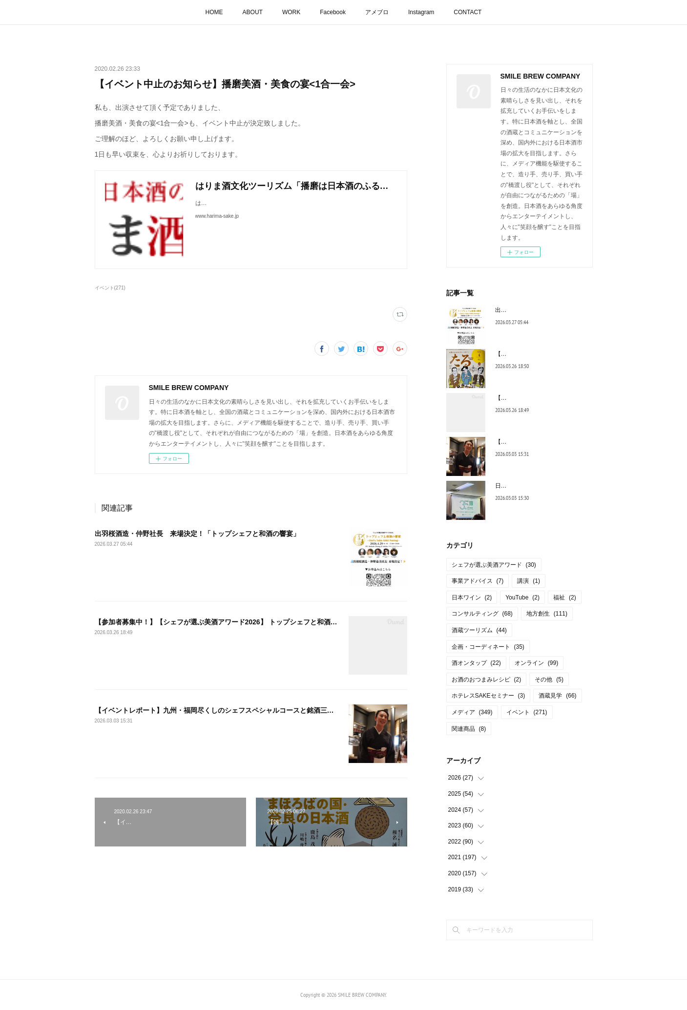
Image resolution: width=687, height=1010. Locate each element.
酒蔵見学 (557, 695)
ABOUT (253, 12)
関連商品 (469, 728)
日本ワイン (472, 597)
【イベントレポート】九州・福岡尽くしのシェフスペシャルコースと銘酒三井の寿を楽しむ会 (238, 710)
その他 (549, 679)
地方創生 (546, 613)
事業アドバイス (478, 580)
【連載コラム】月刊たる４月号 (536, 353)
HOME (214, 12)
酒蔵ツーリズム (479, 630)
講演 (528, 580)
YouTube (522, 597)
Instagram (421, 12)
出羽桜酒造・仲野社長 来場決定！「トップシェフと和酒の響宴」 (197, 533)
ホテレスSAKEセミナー (488, 695)
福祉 (564, 597)
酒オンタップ (476, 663)
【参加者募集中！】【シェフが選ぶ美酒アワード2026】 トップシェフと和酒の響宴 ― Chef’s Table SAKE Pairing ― (276, 622)
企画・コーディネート (488, 646)
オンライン (536, 663)
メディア (472, 712)
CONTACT (467, 12)
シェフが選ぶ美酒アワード (494, 564)
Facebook (333, 12)
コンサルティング (482, 613)
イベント (526, 712)
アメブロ (377, 12)
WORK (291, 12)
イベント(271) (110, 287)
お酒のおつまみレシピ (486, 679)
